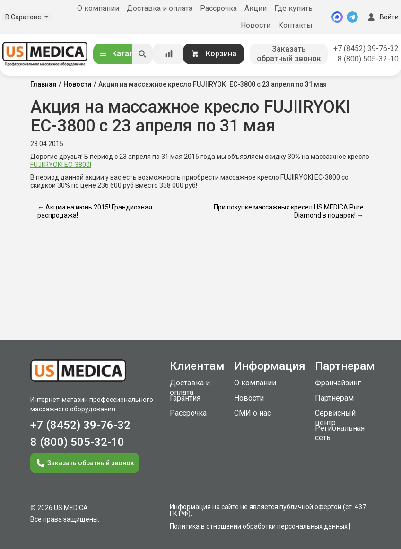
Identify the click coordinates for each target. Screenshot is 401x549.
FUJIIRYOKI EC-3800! (60, 164)
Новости (255, 25)
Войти (382, 17)
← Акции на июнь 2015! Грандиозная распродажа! (94, 211)
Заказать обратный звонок (289, 53)
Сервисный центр (335, 418)
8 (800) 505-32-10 (368, 58)
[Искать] (142, 54)
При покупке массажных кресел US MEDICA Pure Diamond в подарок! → (289, 211)
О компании (98, 8)
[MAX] (337, 17)
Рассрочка (218, 8)
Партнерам (334, 397)
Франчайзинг (338, 382)
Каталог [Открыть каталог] (120, 53)
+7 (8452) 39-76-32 (366, 48)
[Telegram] (352, 17)
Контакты (295, 25)
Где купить (293, 8)
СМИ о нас (252, 413)
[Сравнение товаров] (168, 54)
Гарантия (185, 397)
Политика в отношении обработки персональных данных (259, 526)
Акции (255, 8)
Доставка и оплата (159, 8)
